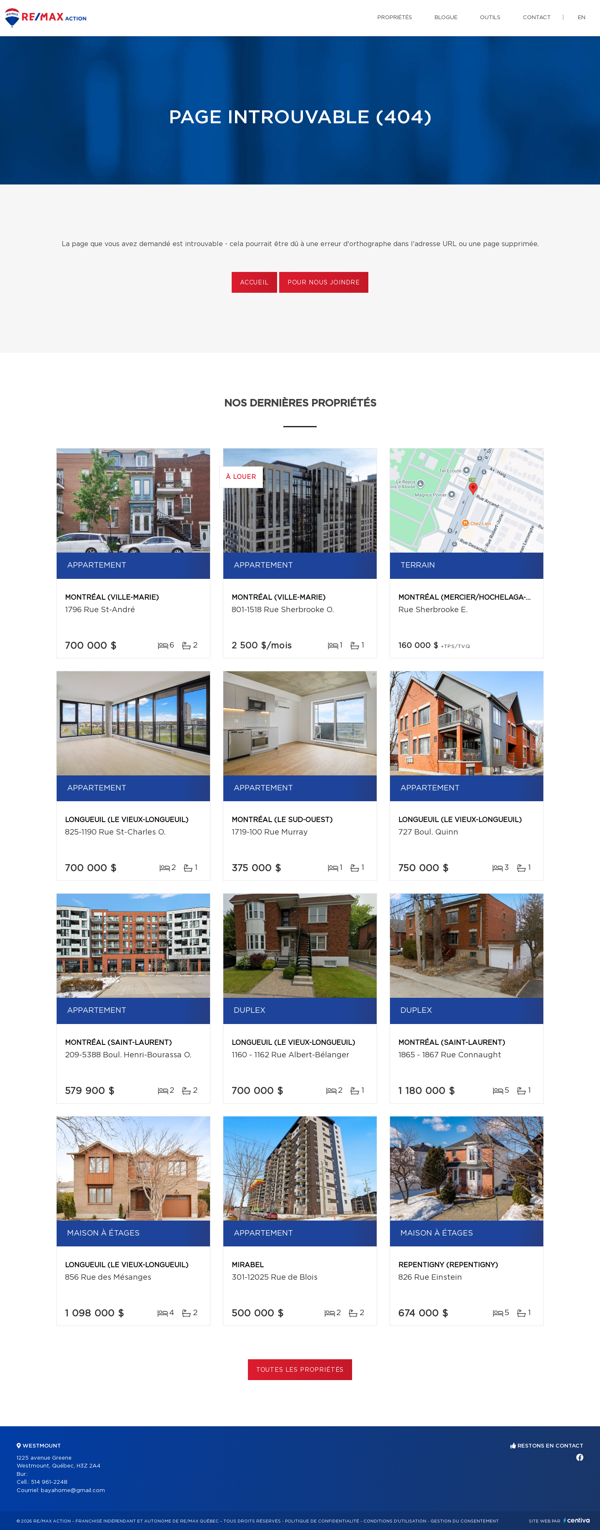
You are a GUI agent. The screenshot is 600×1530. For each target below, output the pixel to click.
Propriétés (395, 17)
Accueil (254, 283)
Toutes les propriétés (300, 1370)
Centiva (576, 1520)
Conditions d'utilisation (394, 1521)
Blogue (446, 17)
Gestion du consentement (464, 1521)
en (581, 17)
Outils (490, 17)
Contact (537, 17)
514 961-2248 (49, 1482)
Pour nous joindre (324, 283)
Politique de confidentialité (322, 1521)
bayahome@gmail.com (73, 1490)
